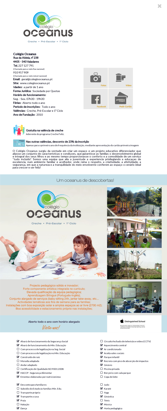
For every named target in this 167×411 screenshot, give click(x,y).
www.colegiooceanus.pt (35, 83)
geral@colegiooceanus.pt (37, 79)
